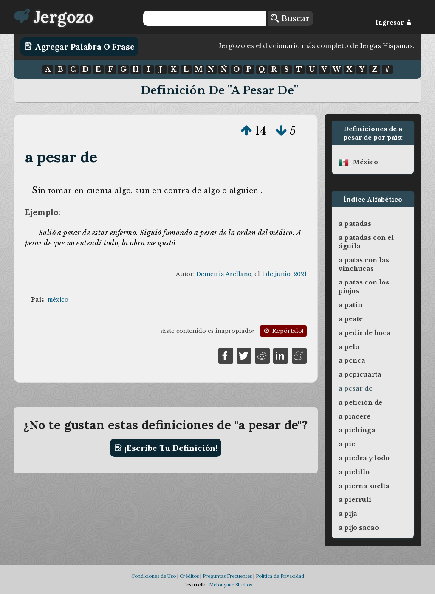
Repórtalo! (283, 331)
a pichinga (357, 430)
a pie (347, 444)
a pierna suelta (364, 486)
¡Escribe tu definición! (166, 448)
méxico (58, 300)
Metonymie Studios (230, 585)
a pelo (349, 347)
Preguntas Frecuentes (227, 576)
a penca (352, 360)
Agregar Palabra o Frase (80, 46)
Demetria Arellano (223, 274)
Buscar (290, 18)
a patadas (355, 224)
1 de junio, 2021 (284, 274)
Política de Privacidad (280, 576)
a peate (351, 319)
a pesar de (61, 156)
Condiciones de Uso (153, 576)
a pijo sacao (359, 528)
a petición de (360, 402)
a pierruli (355, 500)
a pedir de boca (365, 333)
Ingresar (394, 22)
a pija (348, 514)
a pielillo (354, 472)
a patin (350, 305)
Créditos (189, 576)
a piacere (354, 416)
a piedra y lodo (364, 458)
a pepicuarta (360, 374)
